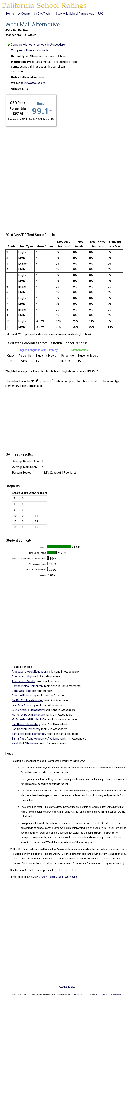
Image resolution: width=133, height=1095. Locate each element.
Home (10, 13)
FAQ (100, 13)
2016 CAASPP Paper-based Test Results (55, 876)
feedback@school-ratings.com (109, 994)
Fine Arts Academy (23, 705)
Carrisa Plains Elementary (27, 686)
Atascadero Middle (23, 681)
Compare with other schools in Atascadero (38, 44)
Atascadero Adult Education (29, 671)
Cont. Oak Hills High (24, 690)
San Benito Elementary (26, 724)
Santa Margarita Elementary (29, 734)
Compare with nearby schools (30, 50)
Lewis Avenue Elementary (28, 710)
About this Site (67, 986)
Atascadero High (22, 676)
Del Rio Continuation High (27, 700)
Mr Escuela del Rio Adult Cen (29, 719)
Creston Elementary (24, 695)
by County (24, 13)
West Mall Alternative (25, 743)
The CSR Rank (20, 849)
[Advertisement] (46, 175)
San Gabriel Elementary (26, 729)
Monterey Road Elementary (28, 714)
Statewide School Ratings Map (75, 13)
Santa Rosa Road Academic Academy (35, 738)
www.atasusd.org (34, 83)
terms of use (79, 994)
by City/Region (43, 13)
